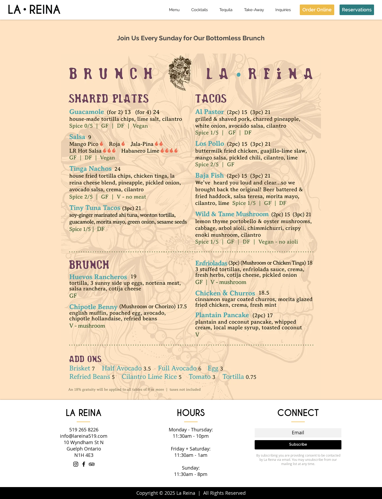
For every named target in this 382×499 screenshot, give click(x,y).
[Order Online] (317, 10)
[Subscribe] (298, 444)
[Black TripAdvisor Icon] (91, 464)
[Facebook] (83, 464)
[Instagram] (75, 464)
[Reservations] (357, 10)
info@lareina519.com (83, 436)
